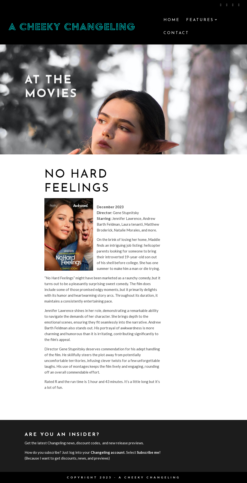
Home (172, 20)
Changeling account (108, 452)
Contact (176, 33)
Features (200, 20)
